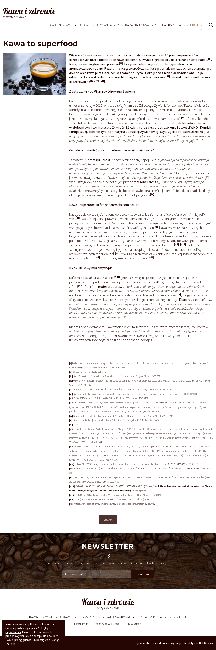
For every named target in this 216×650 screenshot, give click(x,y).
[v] (97, 80)
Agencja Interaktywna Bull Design (192, 643)
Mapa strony (134, 623)
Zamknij (11, 644)
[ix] (152, 194)
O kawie (84, 25)
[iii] (167, 76)
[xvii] (150, 257)
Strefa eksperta (168, 25)
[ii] (121, 63)
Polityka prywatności (107, 623)
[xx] (178, 294)
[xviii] (116, 276)
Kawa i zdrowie (60, 25)
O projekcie (196, 25)
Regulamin (81, 623)
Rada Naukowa (137, 25)
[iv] (92, 80)
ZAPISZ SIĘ (143, 574)
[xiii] (183, 244)
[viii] (198, 139)
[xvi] (97, 257)
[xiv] (111, 253)
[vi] (102, 80)
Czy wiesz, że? (108, 25)
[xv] (117, 253)
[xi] (156, 226)
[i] (209, 58)
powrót (108, 519)
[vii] (183, 117)
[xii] (176, 244)
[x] (79, 217)
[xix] (81, 285)
